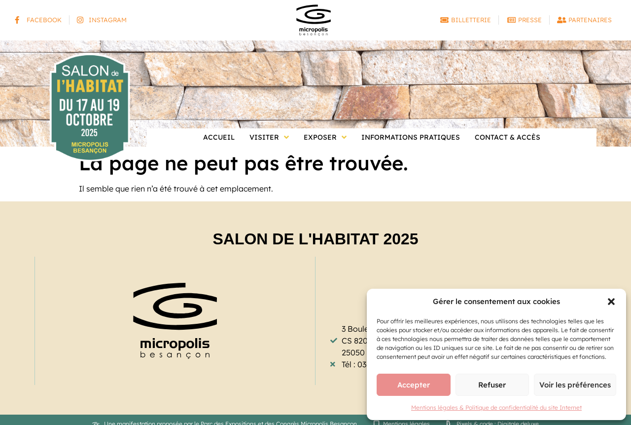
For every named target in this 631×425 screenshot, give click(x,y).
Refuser (492, 384)
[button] (611, 302)
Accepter (413, 384)
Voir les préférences (575, 384)
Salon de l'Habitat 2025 (315, 239)
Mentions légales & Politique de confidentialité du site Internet (496, 407)
